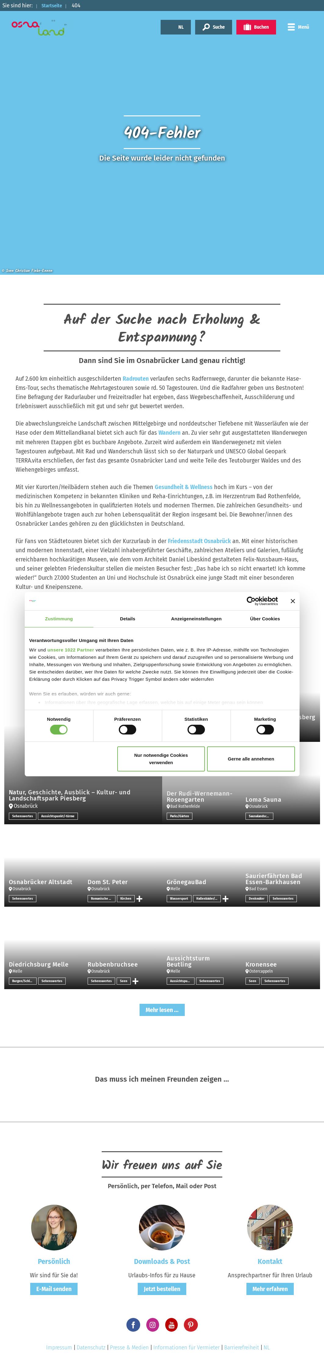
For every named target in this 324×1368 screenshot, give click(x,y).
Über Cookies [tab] (265, 618)
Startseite (54, 5)
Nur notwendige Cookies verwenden (161, 759)
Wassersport (179, 898)
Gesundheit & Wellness (184, 486)
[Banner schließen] (293, 601)
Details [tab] (127, 618)
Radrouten (136, 378)
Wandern (169, 432)
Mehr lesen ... (162, 1009)
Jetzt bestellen (162, 1288)
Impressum (59, 1347)
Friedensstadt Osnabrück (199, 540)
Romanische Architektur (103, 898)
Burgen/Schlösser (24, 980)
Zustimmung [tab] (59, 618)
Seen (123, 980)
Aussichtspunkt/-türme (58, 816)
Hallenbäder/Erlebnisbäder (209, 898)
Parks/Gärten (180, 816)
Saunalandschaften (261, 816)
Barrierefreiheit (241, 1347)
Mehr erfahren (270, 1288)
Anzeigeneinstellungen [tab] (196, 618)
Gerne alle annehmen (251, 758)
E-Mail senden (53, 1288)
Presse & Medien (129, 1347)
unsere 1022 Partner (70, 649)
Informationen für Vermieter (186, 1347)
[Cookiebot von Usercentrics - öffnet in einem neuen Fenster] (251, 600)
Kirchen (126, 898)
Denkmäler (257, 898)
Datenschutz (91, 1347)
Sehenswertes (22, 816)
